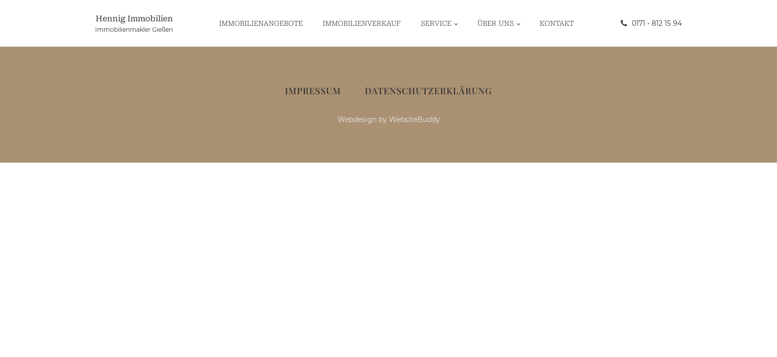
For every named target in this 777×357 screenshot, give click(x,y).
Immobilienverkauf (362, 23)
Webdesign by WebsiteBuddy (388, 119)
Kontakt (557, 23)
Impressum (313, 91)
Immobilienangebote (261, 23)
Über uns (495, 23)
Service (436, 23)
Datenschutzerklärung (428, 91)
